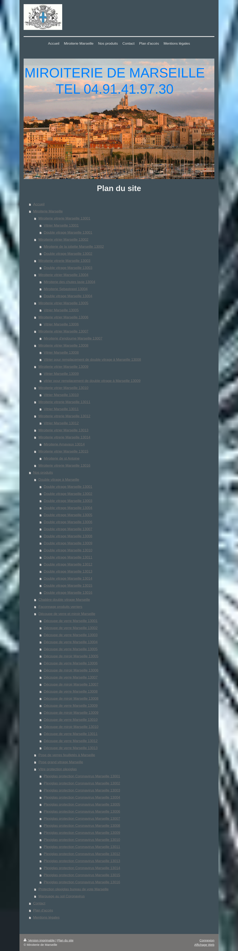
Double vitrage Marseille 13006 (68, 522)
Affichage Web (204, 944)
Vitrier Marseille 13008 (61, 353)
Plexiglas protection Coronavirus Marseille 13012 (82, 854)
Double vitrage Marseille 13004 (68, 296)
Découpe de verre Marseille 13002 (71, 628)
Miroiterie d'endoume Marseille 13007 (73, 338)
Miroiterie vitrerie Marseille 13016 (64, 466)
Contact (39, 903)
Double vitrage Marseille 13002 (68, 254)
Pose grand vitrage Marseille (60, 762)
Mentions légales (46, 917)
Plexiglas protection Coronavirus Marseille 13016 (82, 882)
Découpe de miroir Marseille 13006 (71, 670)
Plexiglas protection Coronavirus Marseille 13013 (82, 861)
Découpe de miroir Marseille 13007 (71, 684)
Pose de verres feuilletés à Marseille (66, 755)
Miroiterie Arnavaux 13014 (64, 444)
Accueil (39, 204)
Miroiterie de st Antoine (62, 458)
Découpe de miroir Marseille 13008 (71, 699)
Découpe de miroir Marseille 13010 (71, 727)
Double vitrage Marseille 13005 (68, 515)
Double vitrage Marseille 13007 (68, 529)
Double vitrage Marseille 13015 (68, 586)
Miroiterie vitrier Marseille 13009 (63, 367)
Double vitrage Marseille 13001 (68, 232)
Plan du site (65, 940)
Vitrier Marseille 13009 (61, 374)
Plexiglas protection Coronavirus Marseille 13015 (82, 875)
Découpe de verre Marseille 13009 (71, 706)
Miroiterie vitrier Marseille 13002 (63, 240)
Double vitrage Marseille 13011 (68, 557)
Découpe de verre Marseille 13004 (71, 642)
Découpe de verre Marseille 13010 (71, 720)
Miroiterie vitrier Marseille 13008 (63, 345)
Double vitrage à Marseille (58, 480)
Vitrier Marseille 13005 (61, 310)
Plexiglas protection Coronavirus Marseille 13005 (82, 804)
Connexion (206, 940)
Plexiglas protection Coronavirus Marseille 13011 (82, 847)
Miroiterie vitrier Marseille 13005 (63, 303)
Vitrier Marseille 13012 (61, 423)
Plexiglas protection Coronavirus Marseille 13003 (82, 790)
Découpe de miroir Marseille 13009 (71, 713)
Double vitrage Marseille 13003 (68, 268)
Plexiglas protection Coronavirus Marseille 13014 (82, 868)
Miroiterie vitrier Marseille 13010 (63, 388)
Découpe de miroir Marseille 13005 (71, 656)
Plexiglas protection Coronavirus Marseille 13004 (82, 797)
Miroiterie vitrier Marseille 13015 (63, 451)
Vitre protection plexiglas (57, 769)
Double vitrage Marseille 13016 (68, 593)
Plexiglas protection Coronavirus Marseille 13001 (82, 776)
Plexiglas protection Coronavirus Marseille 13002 (82, 783)
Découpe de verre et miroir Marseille (66, 614)
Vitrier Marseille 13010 (61, 395)
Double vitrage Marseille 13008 (68, 536)
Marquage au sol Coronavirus (61, 896)
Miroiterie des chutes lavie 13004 (69, 282)
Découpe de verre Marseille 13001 (71, 621)
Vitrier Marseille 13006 (61, 324)
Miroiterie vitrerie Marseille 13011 (64, 402)
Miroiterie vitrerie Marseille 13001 (64, 218)
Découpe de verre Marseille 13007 (71, 677)
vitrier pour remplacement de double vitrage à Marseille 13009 (92, 381)
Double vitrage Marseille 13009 (68, 543)
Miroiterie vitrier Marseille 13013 (63, 430)
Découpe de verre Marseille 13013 (71, 748)
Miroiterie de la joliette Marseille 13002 (74, 247)
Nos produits (43, 473)
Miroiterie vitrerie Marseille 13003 (64, 261)
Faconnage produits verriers (60, 607)
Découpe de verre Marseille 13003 (71, 635)
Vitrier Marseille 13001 (61, 225)
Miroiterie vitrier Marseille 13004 (63, 275)
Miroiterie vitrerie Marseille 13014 (64, 437)
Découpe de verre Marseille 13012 (71, 741)
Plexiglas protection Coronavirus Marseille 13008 (82, 826)
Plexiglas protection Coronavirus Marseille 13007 (82, 819)
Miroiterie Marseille (48, 211)
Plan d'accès (43, 910)
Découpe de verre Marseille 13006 (71, 663)
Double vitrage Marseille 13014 (68, 578)
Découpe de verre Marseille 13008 (71, 691)
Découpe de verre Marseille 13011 (71, 734)
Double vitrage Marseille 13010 (68, 550)
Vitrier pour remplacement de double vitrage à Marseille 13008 (92, 360)
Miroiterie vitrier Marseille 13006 (63, 317)
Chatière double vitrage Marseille (64, 600)
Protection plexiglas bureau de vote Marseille (73, 889)
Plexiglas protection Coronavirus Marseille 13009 (82, 833)
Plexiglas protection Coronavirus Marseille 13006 (82, 812)
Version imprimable (40, 940)
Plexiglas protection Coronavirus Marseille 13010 (82, 840)
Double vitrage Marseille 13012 (68, 564)
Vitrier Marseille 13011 (61, 409)
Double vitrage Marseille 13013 (68, 571)
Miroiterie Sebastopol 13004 (66, 289)
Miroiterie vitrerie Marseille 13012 (64, 416)
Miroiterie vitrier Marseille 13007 (63, 331)
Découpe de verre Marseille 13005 (71, 649)
